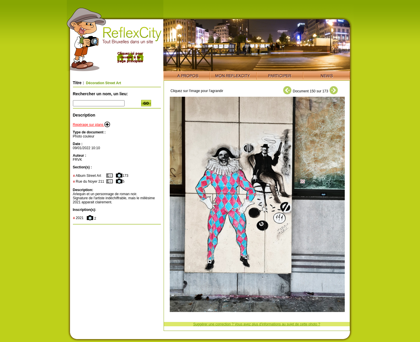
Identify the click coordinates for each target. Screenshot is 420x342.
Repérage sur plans (91, 125)
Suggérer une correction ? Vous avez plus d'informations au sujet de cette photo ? (256, 324)
